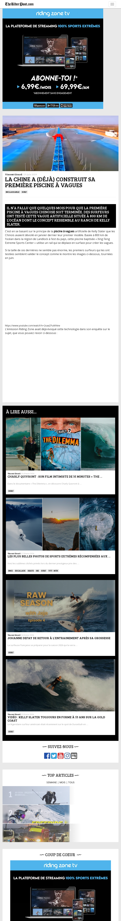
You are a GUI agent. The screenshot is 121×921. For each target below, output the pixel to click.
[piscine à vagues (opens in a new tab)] (64, 231)
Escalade (20, 570)
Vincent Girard (13, 174)
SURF (24, 192)
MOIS (62, 782)
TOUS (71, 782)
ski (37, 570)
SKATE (31, 570)
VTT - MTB (53, 570)
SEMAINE (51, 782)
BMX (10, 570)
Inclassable (12, 192)
